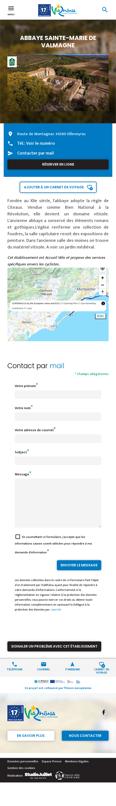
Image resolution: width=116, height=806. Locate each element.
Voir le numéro (40, 143)
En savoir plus (31, 744)
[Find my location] (102, 268)
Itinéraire (72, 678)
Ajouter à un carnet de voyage (54, 187)
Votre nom (23, 408)
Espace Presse (52, 770)
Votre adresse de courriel (34, 430)
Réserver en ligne (58, 164)
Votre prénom (25, 386)
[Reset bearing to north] (102, 292)
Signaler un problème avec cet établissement (54, 655)
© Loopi (28, 308)
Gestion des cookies (21, 777)
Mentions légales (77, 770)
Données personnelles (22, 770)
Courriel (43, 678)
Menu (11, 10)
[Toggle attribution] (103, 303)
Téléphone (14, 678)
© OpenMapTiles (69, 303)
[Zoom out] (102, 284)
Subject (21, 452)
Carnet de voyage (101, 679)
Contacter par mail (35, 153)
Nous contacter (85, 744)
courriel (55, 618)
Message (22, 474)
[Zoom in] (102, 277)
